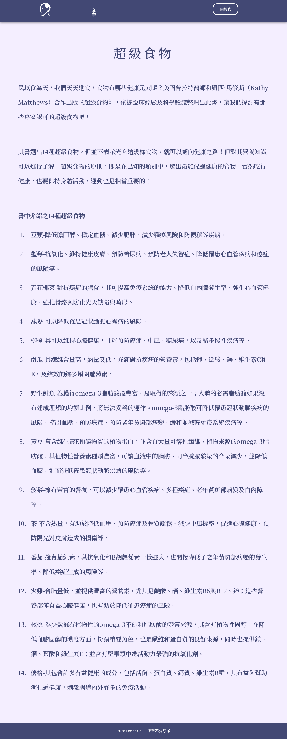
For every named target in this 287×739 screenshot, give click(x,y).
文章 (131, 10)
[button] (133, 10)
